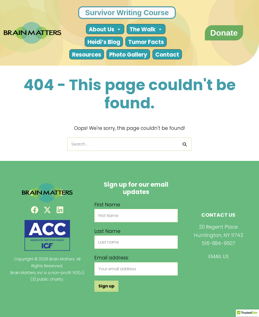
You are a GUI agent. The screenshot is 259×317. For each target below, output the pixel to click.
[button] (35, 210)
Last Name (107, 231)
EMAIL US (218, 256)
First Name (107, 204)
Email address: (111, 257)
